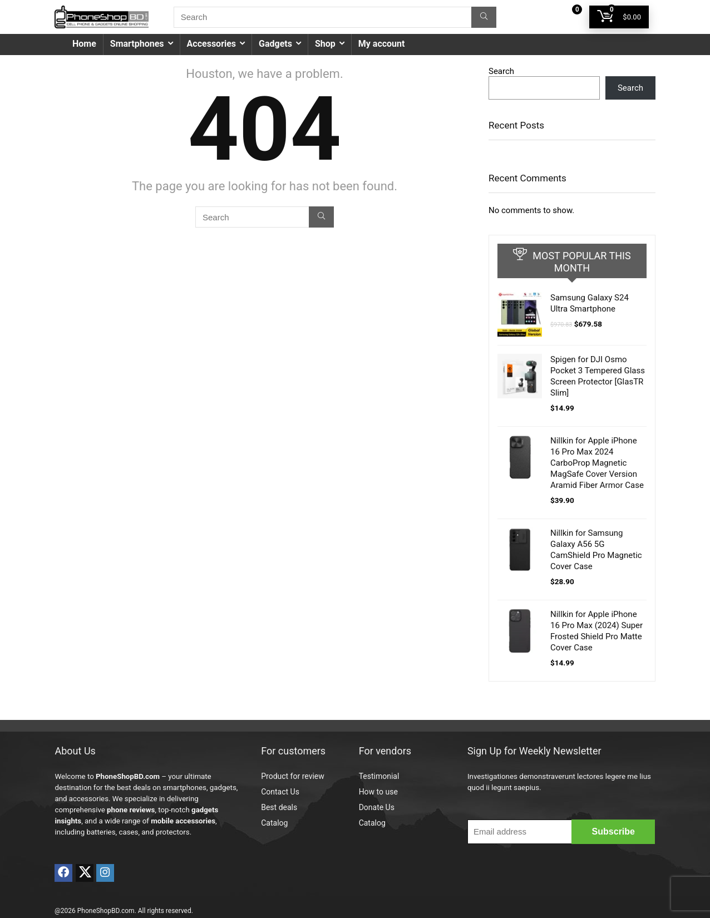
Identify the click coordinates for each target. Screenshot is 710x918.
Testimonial (379, 776)
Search (501, 71)
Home (84, 43)
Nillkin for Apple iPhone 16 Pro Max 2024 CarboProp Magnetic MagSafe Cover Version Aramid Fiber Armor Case (597, 463)
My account (381, 43)
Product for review (292, 776)
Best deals (279, 807)
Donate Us (377, 807)
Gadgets (275, 43)
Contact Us (280, 791)
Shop (325, 43)
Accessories (211, 43)
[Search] (483, 17)
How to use (378, 791)
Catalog (274, 822)
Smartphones (137, 43)
